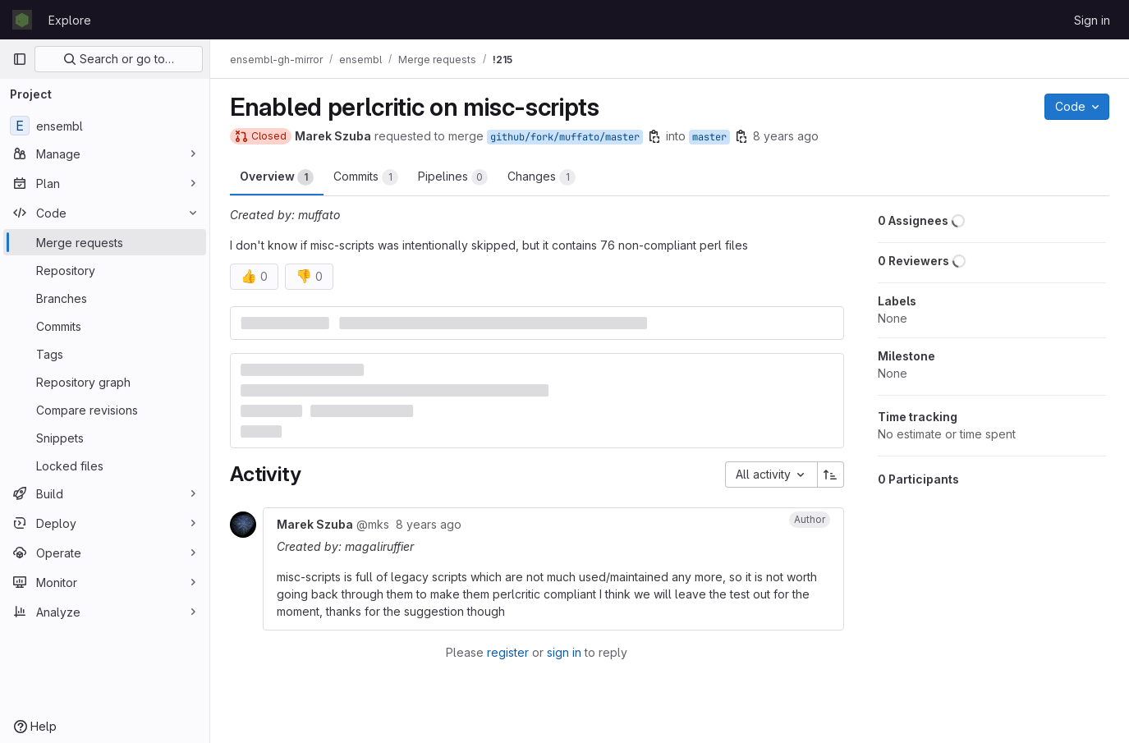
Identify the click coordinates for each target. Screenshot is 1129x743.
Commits (365, 177)
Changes (541, 177)
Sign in (1092, 20)
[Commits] (104, 326)
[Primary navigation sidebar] (20, 59)
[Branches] (104, 298)
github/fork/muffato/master (565, 137)
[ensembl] (104, 125)
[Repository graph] (104, 382)
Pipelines (453, 177)
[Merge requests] (104, 242)
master (709, 137)
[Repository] (104, 270)
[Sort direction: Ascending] (831, 474)
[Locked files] (104, 465)
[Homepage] (22, 20)
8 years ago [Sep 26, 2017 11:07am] (786, 136)
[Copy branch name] (654, 136)
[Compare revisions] (104, 410)
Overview (277, 177)
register (508, 652)
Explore (69, 20)
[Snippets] (104, 437)
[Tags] (104, 354)
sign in (564, 652)
